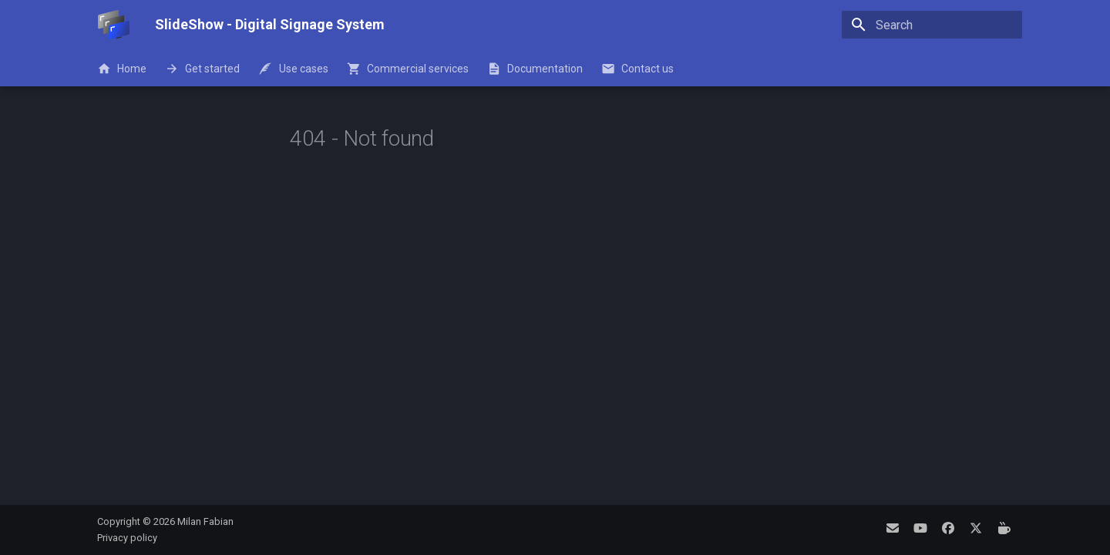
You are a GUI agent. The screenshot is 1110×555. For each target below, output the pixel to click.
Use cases (293, 69)
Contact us (637, 69)
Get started (202, 69)
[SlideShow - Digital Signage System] (113, 24)
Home (121, 69)
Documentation (535, 69)
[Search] (932, 25)
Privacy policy (127, 537)
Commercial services (408, 69)
